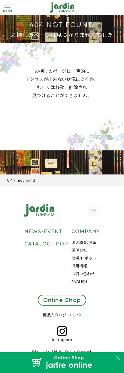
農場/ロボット (83, 258)
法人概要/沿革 (83, 242)
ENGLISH (79, 281)
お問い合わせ (83, 273)
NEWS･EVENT (43, 231)
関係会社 (79, 250)
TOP (8, 180)
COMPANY (85, 231)
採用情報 (79, 266)
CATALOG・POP (46, 244)
